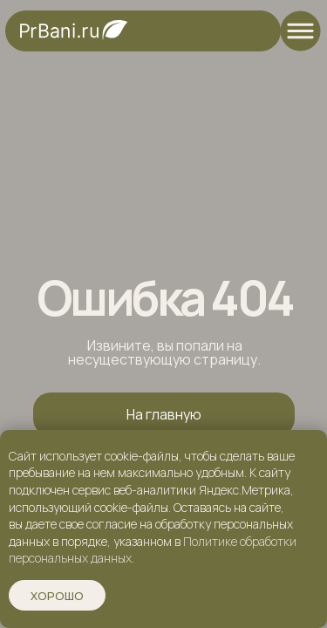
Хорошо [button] (57, 596)
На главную (163, 414)
